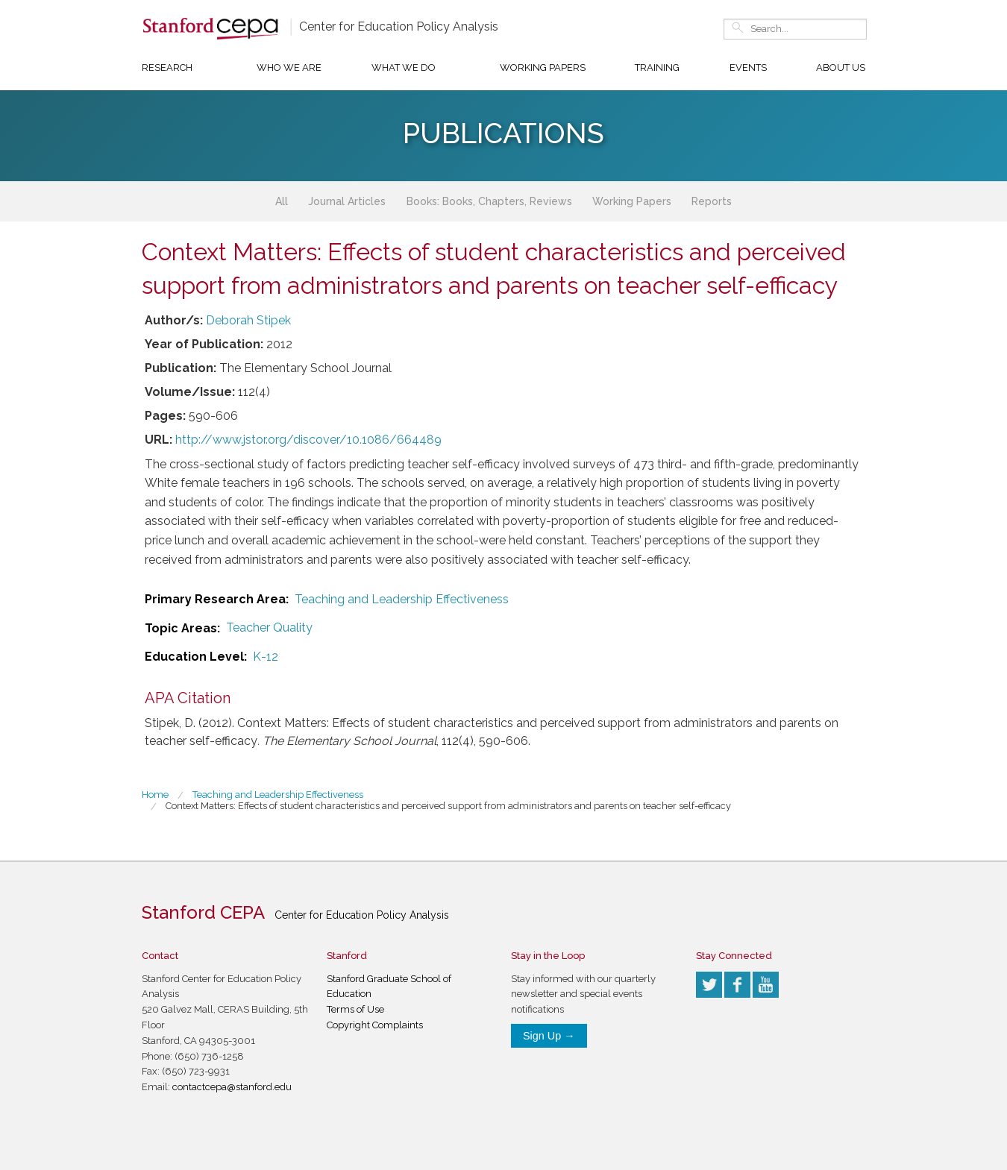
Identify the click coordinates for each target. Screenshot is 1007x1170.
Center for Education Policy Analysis (398, 26)
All (281, 201)
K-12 (265, 657)
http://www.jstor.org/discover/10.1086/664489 (308, 440)
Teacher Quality (269, 627)
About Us (840, 67)
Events (748, 67)
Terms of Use (355, 1009)
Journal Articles (347, 201)
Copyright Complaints (375, 1025)
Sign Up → (549, 1036)
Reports (711, 201)
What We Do (403, 67)
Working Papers (543, 67)
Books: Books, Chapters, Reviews (489, 201)
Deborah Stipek (248, 320)
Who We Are (289, 67)
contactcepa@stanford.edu (232, 1086)
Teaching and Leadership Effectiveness (402, 599)
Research (167, 67)
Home (155, 794)
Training (657, 67)
